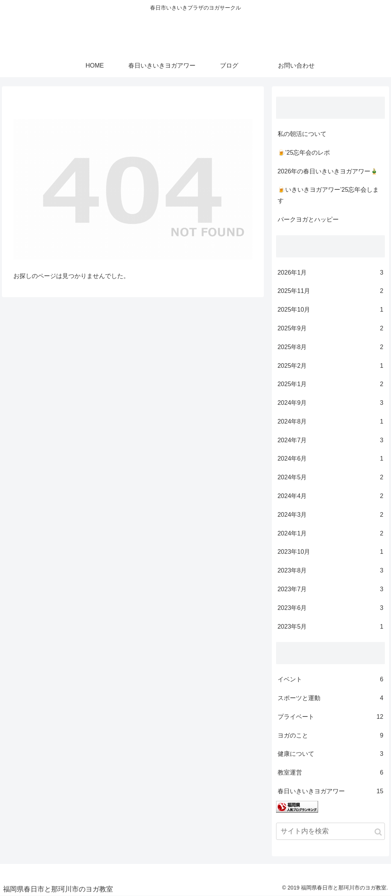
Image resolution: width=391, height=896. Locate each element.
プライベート (330, 717)
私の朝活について (302, 134)
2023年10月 (330, 552)
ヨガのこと (330, 735)
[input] (330, 831)
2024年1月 (330, 533)
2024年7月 (330, 440)
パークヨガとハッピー (308, 219)
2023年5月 (330, 626)
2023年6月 (330, 608)
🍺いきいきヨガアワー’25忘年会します (328, 195)
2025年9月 (330, 328)
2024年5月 (330, 477)
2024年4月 (330, 496)
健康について (330, 754)
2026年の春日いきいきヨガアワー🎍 (328, 171)
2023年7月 (330, 589)
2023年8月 (330, 570)
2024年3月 (330, 515)
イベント (330, 679)
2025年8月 (330, 347)
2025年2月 (330, 366)
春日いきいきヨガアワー (330, 791)
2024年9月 (330, 403)
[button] (378, 832)
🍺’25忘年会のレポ (304, 152)
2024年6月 (330, 458)
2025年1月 (330, 384)
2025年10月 (330, 309)
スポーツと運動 (330, 698)
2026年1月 (330, 272)
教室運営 (330, 772)
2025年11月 (330, 291)
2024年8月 (330, 421)
